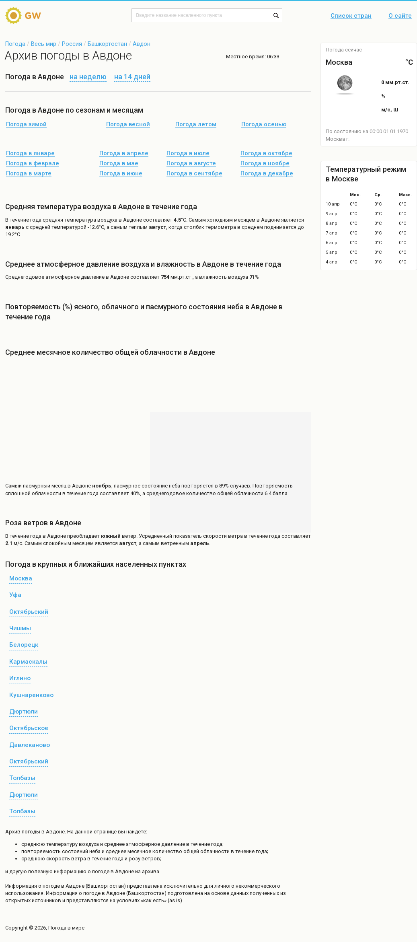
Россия (72, 44)
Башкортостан (107, 44)
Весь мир (43, 44)
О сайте (400, 16)
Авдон (141, 44)
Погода (15, 44)
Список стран (351, 16)
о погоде (49, 886)
